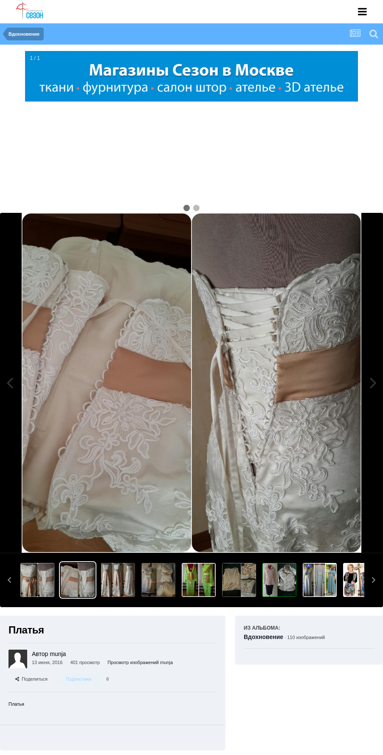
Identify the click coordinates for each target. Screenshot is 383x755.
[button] (9, 580)
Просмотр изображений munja (140, 662)
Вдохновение (263, 636)
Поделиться (31, 678)
